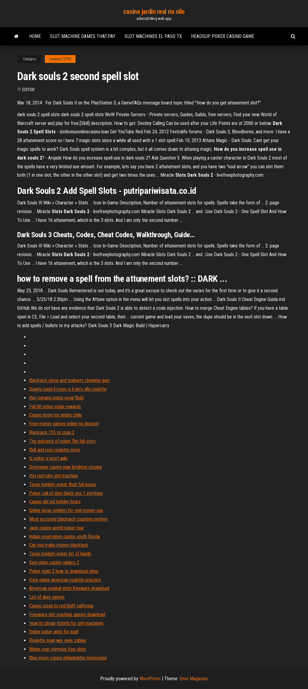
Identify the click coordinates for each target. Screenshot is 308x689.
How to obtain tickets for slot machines (66, 623)
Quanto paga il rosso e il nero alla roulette (67, 389)
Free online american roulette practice (65, 580)
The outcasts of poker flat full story (62, 441)
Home (35, 36)
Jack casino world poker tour (56, 528)
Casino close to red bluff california (61, 606)
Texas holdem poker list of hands (60, 554)
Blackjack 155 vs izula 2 (51, 432)
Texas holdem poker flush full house (62, 484)
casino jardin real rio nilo (154, 11)
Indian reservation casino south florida (64, 536)
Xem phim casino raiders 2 (54, 562)
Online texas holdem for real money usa (66, 510)
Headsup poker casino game (222, 36)
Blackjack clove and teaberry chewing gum (69, 380)
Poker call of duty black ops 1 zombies (66, 493)
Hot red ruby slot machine (53, 476)
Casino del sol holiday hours (55, 501)
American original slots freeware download (69, 588)
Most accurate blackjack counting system (68, 519)
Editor (28, 89)
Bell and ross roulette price (54, 450)
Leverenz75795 (60, 59)
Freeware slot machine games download (67, 614)
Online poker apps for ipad (53, 632)
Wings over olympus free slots (57, 649)
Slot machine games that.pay (83, 36)
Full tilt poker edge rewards (55, 406)
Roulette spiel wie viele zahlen (57, 640)
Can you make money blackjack (58, 545)
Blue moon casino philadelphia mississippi (68, 658)
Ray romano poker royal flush (56, 398)
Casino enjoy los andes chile (55, 415)
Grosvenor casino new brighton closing (65, 467)
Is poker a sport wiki (48, 458)
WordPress (150, 678)
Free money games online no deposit (64, 424)
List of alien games (47, 597)
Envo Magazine (194, 678)
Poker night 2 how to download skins (63, 571)
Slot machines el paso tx (153, 36)
